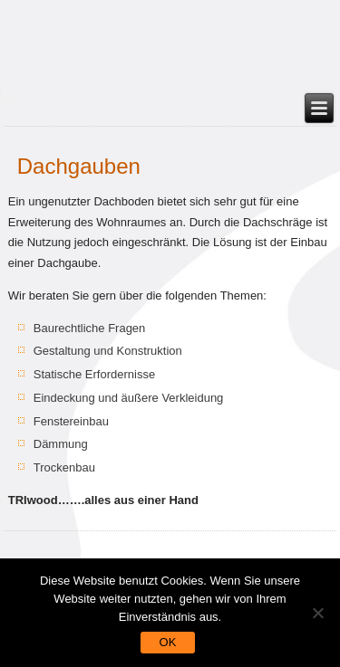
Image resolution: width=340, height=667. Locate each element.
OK (168, 642)
